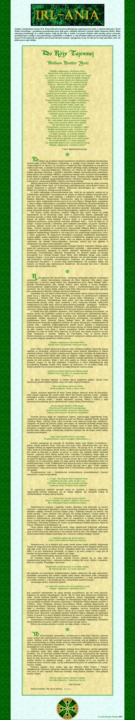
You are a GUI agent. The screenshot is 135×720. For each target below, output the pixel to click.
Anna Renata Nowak (108, 717)
